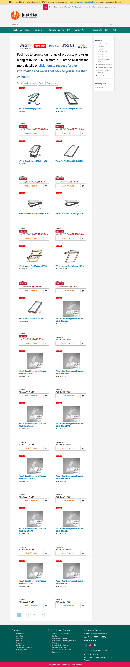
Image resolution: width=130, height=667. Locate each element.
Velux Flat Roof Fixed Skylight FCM (70, 161)
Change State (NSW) (101, 30)
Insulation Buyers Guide (104, 7)
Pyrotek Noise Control (105, 65)
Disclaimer (20, 645)
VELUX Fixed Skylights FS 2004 (31, 319)
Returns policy (21, 650)
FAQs (93, 7)
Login (115, 7)
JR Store (64, 665)
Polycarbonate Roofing (60, 638)
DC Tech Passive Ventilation (62, 650)
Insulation (101, 49)
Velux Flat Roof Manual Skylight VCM (33, 214)
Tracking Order (77, 7)
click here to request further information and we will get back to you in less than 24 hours (52, 71)
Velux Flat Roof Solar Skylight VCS (69, 214)
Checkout (87, 7)
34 (38, 615)
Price (41, 83)
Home (45, 7)
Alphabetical (30, 83)
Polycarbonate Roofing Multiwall (64, 641)
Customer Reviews (64, 7)
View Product (31, 133)
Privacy (19, 641)
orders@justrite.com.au (99, 634)
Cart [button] (114, 30)
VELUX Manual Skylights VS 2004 (69, 109)
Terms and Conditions (24, 647)
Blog (50, 7)
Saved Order (20, 638)
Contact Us (79, 30)
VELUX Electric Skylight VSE (30, 109)
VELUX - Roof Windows (60, 634)
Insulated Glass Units (105, 67)
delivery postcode (87, 2)
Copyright (19, 643)
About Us (19, 636)
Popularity (51, 83)
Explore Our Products (21, 30)
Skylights (101, 62)
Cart (55, 7)
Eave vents (101, 75)
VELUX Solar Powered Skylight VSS (33, 161)
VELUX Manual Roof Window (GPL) (70, 266)
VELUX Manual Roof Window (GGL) (33, 266)
